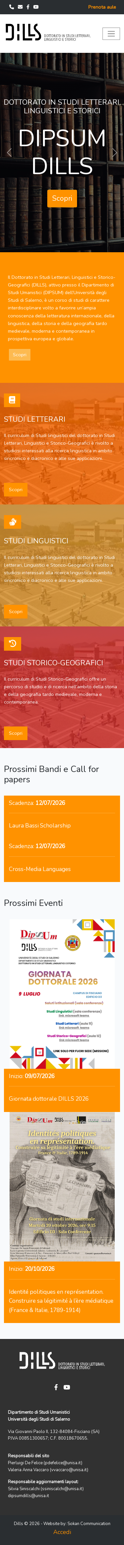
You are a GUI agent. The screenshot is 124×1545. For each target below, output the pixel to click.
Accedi (62, 1532)
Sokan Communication (88, 1524)
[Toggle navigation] (111, 34)
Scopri (62, 198)
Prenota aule (102, 7)
